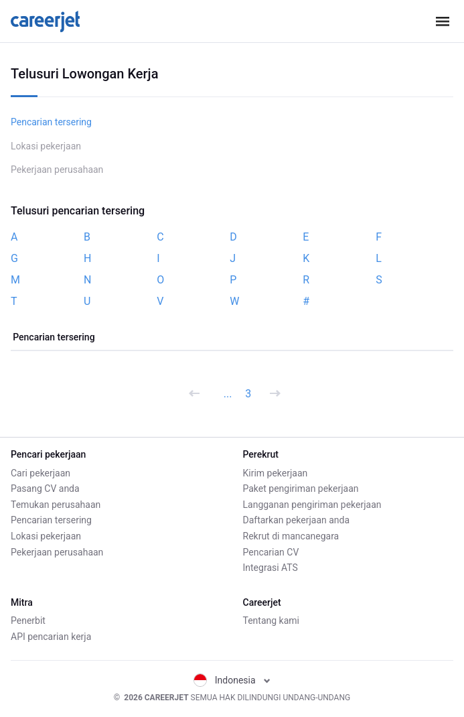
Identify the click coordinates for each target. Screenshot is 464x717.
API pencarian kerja (51, 636)
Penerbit (28, 620)
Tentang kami (271, 620)
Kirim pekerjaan (275, 473)
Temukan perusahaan (55, 504)
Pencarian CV (271, 552)
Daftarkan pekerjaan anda (296, 520)
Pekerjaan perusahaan (57, 169)
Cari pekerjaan (40, 473)
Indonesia (232, 680)
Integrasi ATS (270, 567)
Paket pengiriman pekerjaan (301, 488)
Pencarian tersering (51, 122)
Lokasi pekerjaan (46, 146)
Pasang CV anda (45, 488)
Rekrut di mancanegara (291, 536)
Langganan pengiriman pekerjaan (312, 504)
